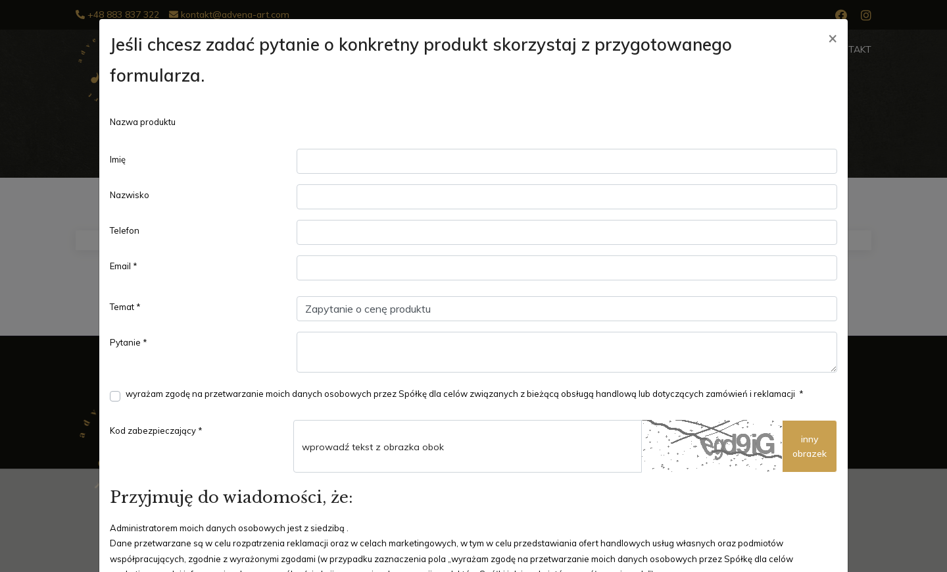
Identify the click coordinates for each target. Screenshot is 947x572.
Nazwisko (129, 195)
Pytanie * (128, 342)
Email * (123, 266)
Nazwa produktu (143, 122)
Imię (118, 159)
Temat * (125, 306)
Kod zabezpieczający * (156, 430)
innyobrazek (809, 446)
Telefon (124, 230)
